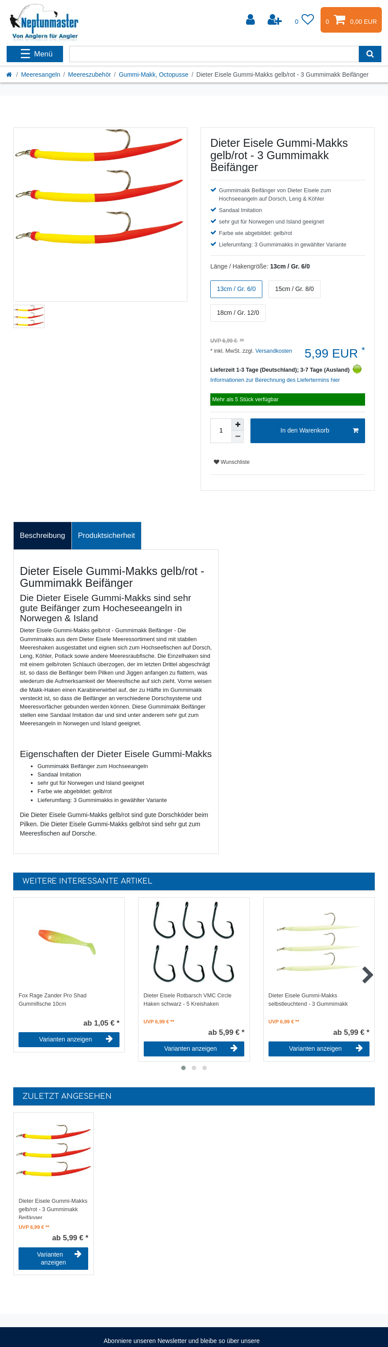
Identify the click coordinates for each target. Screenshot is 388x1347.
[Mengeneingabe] (220, 430)
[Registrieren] (275, 20)
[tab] (42, 536)
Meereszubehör (89, 74)
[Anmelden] (251, 20)
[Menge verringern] (237, 437)
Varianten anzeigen (76, 1039)
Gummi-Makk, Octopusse (153, 74)
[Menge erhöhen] (237, 424)
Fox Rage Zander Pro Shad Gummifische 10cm (52, 1000)
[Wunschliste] (304, 20)
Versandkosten (273, 351)
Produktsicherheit (106, 535)
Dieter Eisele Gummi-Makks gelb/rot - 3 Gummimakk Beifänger (53, 1208)
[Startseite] (9, 74)
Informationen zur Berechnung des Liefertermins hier (275, 380)
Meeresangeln (40, 74)
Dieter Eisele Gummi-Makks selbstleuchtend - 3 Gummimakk (308, 1000)
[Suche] (370, 54)
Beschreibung (42, 535)
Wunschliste (232, 462)
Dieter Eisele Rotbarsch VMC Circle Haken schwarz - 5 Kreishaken (187, 1000)
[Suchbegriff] (214, 54)
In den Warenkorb (319, 431)
